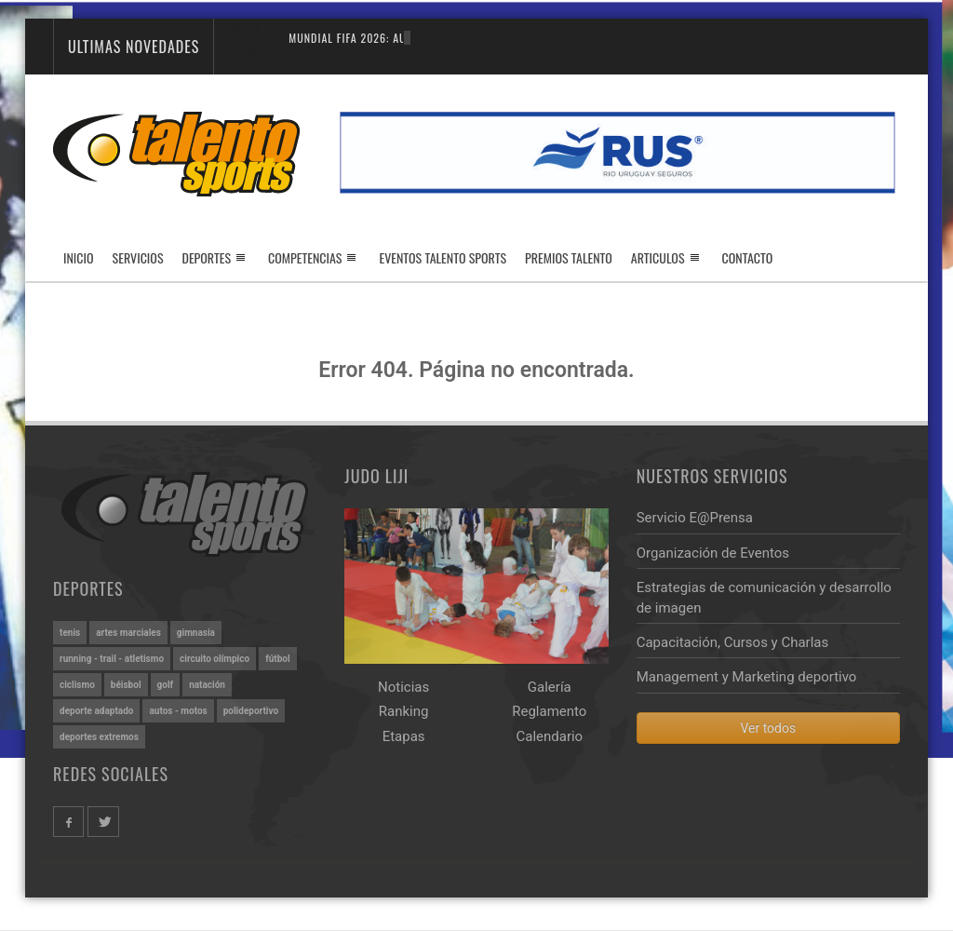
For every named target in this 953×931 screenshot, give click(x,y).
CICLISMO (77, 685)
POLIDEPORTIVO (250, 711)
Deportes (207, 257)
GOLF (165, 685)
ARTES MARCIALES (128, 632)
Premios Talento (568, 257)
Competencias (305, 257)
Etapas (404, 736)
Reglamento (549, 711)
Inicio (78, 257)
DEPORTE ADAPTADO (96, 711)
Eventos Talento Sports (442, 257)
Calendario (549, 736)
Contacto (747, 257)
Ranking (404, 711)
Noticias (403, 687)
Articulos (658, 257)
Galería (549, 687)
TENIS (70, 632)
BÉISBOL (126, 685)
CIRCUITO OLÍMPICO (214, 659)
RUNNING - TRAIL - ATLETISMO (112, 659)
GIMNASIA (196, 632)
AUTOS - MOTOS (178, 711)
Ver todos (768, 728)
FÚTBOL (277, 659)
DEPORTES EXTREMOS (99, 737)
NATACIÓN (207, 685)
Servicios (138, 257)
